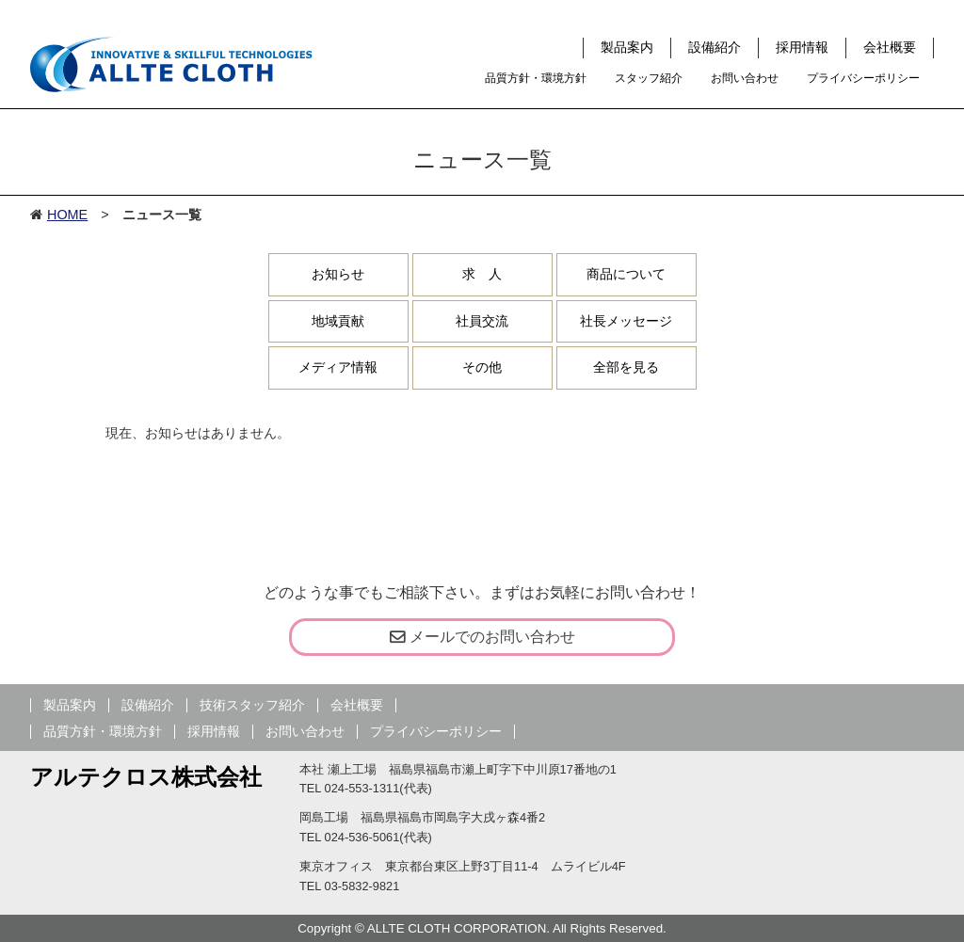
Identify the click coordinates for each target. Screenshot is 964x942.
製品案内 (627, 47)
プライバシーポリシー (863, 78)
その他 (482, 367)
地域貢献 (338, 320)
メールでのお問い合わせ (482, 637)
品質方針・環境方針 (535, 78)
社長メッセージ (626, 320)
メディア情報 (338, 367)
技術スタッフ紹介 (252, 705)
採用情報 (802, 47)
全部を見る (626, 367)
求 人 (482, 273)
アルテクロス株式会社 (146, 777)
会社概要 (889, 47)
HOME (67, 214)
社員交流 (482, 320)
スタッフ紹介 (649, 78)
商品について (626, 273)
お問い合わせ (745, 78)
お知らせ (338, 273)
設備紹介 (714, 47)
